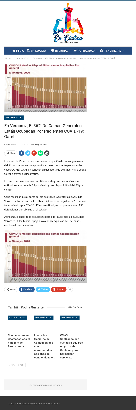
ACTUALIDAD (84, 50)
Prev (12, 365)
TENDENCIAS (111, 50)
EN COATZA (35, 50)
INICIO (17, 50)
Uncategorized (13, 117)
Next (21, 365)
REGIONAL (59, 50)
